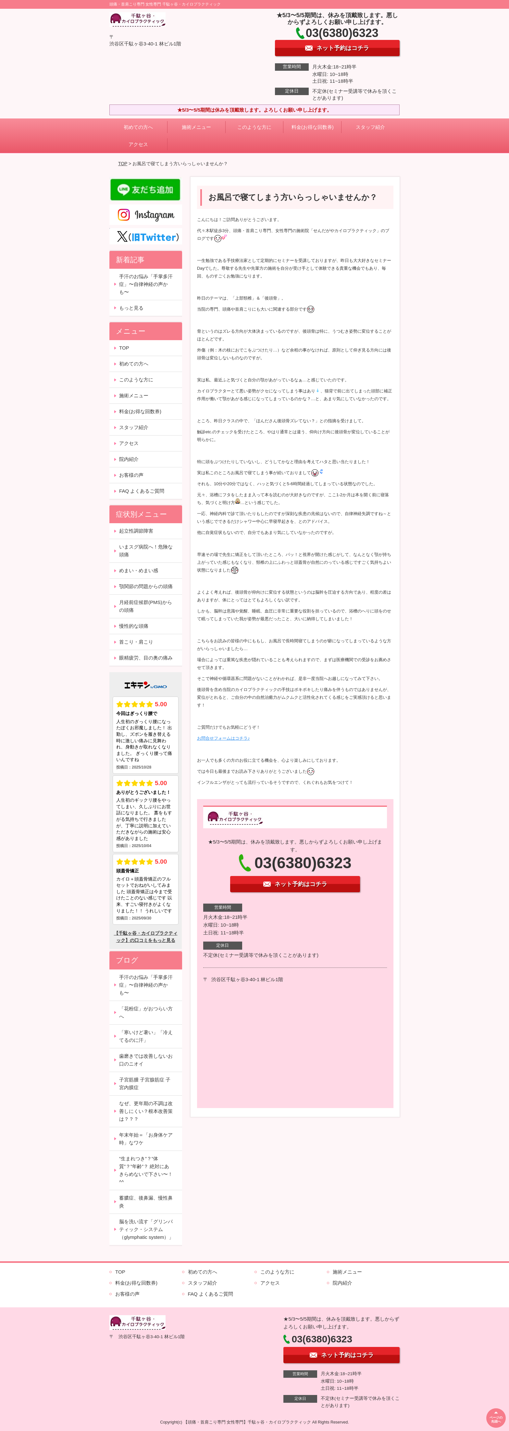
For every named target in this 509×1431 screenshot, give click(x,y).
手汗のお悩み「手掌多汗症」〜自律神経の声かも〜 (146, 284)
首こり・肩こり (136, 642)
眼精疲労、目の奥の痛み (146, 657)
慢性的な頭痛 (133, 626)
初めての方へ (138, 127)
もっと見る (131, 308)
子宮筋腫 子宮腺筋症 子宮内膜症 (144, 1083)
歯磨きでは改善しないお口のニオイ (146, 1060)
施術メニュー (196, 127)
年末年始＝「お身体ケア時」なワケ (146, 1138)
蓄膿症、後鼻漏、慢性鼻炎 (146, 1201)
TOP (122, 163)
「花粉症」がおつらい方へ (146, 1012)
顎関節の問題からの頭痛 (146, 586)
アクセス (138, 144)
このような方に (254, 127)
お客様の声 (131, 475)
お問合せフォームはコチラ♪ (223, 738)
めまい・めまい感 (138, 570)
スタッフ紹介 (370, 127)
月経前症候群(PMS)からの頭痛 (145, 606)
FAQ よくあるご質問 (141, 491)
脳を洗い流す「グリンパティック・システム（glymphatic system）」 (146, 1229)
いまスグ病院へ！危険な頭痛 (146, 550)
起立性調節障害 (136, 531)
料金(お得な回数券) (313, 127)
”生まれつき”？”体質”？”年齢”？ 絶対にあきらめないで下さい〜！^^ (146, 1170)
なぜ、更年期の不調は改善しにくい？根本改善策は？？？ (146, 1111)
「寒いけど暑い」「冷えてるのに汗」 (146, 1036)
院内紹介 (129, 459)
